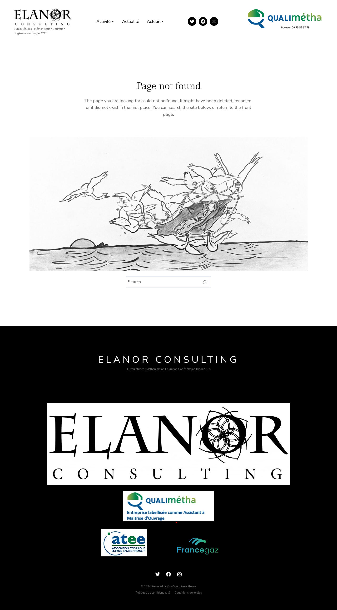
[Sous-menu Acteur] (161, 21)
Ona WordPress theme (181, 586)
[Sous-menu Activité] (113, 21)
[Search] (204, 282)
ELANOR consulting (168, 359)
